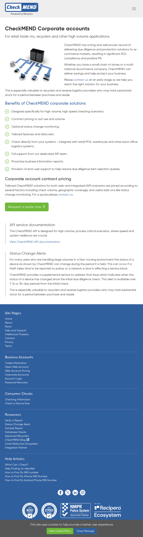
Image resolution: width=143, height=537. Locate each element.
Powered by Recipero (22, 14)
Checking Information (17, 399)
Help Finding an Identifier (20, 468)
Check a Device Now (17, 403)
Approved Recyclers (17, 436)
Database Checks (15, 432)
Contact (10, 338)
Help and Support (15, 330)
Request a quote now (26, 207)
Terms (8, 346)
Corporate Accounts (17, 374)
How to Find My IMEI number (21, 472)
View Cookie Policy (60, 531)
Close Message (85, 531)
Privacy (9, 342)
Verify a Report (13, 420)
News (8, 326)
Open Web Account (17, 367)
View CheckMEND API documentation (35, 242)
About (8, 322)
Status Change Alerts (17, 424)
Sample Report (14, 428)
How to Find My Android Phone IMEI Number (31, 480)
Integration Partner (16, 447)
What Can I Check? (16, 464)
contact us (81, 80)
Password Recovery (16, 382)
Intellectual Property (17, 334)
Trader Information (16, 363)
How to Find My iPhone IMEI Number (26, 476)
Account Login (13, 378)
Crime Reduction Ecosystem (21, 444)
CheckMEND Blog (15, 440)
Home (8, 319)
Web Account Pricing (17, 371)
